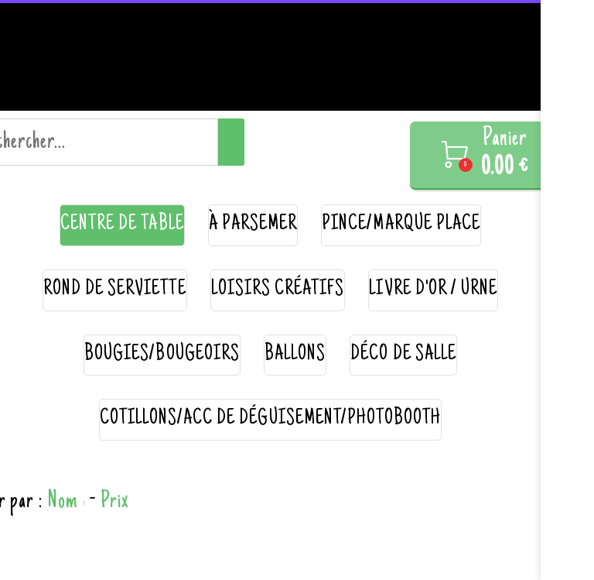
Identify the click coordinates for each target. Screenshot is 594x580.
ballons (295, 355)
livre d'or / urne (433, 290)
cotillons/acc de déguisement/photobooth (271, 419)
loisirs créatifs (278, 290)
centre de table (122, 225)
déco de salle (403, 355)
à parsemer (253, 225)
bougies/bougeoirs (162, 355)
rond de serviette (114, 290)
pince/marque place (401, 225)
